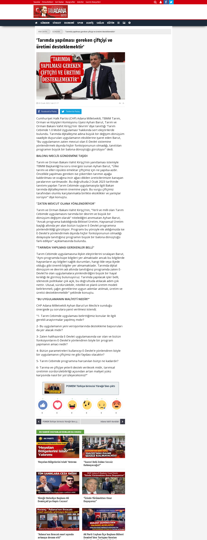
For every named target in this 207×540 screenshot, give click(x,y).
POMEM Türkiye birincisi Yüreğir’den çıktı (58, 421)
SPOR (80, 22)
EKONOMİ (69, 22)
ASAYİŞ (89, 22)
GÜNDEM (44, 22)
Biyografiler (70, 2)
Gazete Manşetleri (93, 2)
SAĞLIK (100, 22)
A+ (120, 103)
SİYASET (57, 22)
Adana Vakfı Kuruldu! (113, 421)
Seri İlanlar (59, 2)
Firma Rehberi (47, 2)
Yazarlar (36, 2)
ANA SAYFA (42, 31)
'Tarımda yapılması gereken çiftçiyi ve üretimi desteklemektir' (90, 31)
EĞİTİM (110, 22)
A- (123, 103)
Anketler (80, 2)
